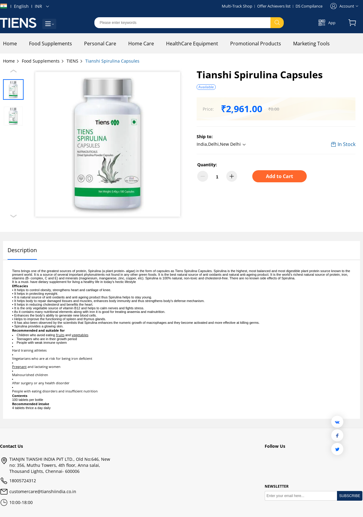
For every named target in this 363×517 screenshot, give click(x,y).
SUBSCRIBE (349, 496)
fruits (60, 335)
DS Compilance (309, 6)
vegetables (80, 335)
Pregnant (19, 366)
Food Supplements (43, 61)
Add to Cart (279, 176)
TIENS (75, 61)
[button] (222, 144)
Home (11, 61)
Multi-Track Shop (237, 6)
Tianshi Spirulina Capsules (112, 61)
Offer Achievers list (274, 6)
